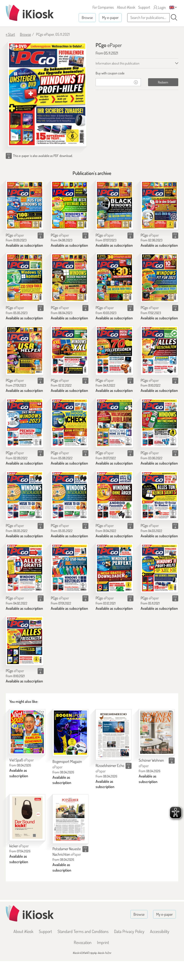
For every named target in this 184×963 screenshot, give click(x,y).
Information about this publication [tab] (117, 63)
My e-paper (110, 17)
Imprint (103, 942)
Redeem (163, 82)
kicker (19, 845)
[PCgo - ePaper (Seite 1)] (47, 94)
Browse (87, 17)
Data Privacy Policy (129, 931)
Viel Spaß (21, 760)
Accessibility (159, 931)
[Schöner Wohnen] (157, 732)
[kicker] (27, 817)
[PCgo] (25, 205)
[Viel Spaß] (27, 732)
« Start (10, 34)
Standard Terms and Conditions (83, 931)
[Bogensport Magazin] (70, 732)
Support (144, 7)
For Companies (103, 7)
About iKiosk (126, 7)
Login (160, 7)
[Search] (174, 17)
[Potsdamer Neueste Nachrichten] (70, 818)
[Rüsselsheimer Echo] (114, 734)
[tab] (137, 73)
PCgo (15, 235)
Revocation (83, 942)
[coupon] (113, 82)
